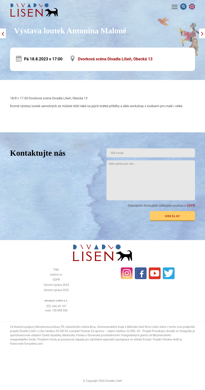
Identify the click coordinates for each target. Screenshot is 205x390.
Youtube (155, 273)
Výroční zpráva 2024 (56, 284)
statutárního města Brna (80, 326)
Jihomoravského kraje (110, 326)
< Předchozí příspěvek (202, 33)
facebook (141, 273)
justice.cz (56, 274)
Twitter (169, 273)
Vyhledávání (184, 6)
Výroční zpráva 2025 (56, 290)
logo (56, 269)
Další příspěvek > (3, 33)
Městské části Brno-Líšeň (142, 326)
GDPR (191, 205)
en (192, 7)
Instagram (127, 273)
